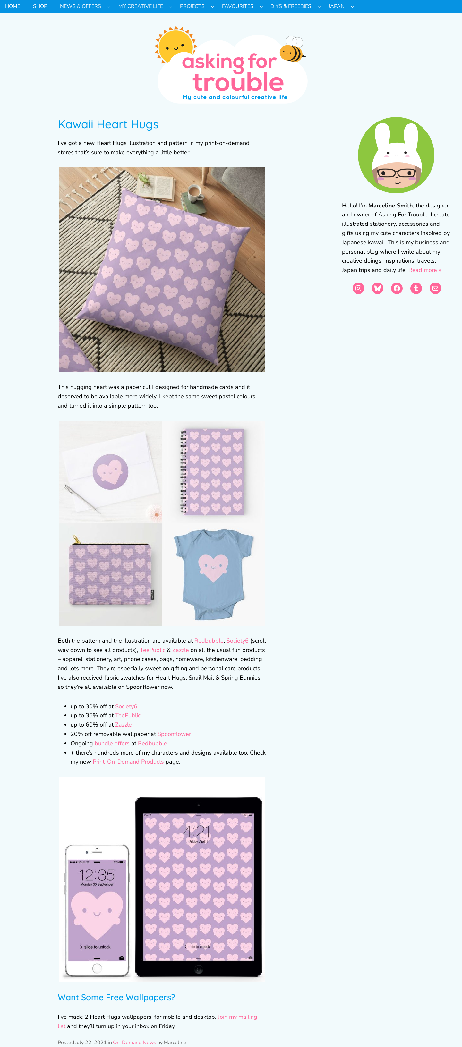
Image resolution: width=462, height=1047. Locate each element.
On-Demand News (134, 1042)
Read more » (424, 270)
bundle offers (112, 743)
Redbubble (209, 641)
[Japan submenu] (352, 6)
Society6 (238, 641)
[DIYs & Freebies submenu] (319, 6)
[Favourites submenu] (261, 6)
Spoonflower (174, 734)
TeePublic (152, 650)
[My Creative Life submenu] (171, 6)
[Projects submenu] (212, 6)
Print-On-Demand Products (128, 761)
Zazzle (180, 650)
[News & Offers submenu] (109, 6)
